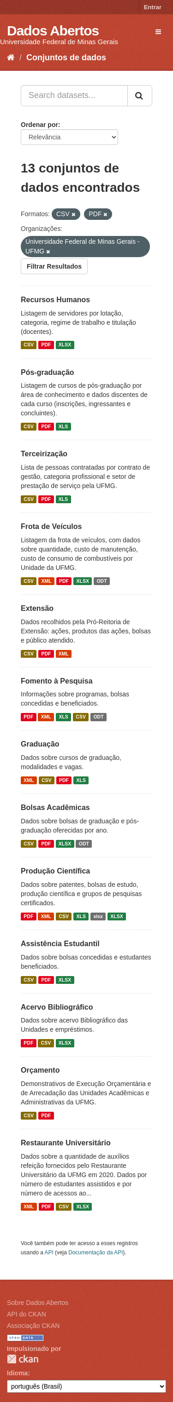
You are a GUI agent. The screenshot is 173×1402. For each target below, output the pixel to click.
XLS (63, 426)
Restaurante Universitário (66, 1143)
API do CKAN (26, 1314)
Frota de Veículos (51, 526)
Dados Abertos (53, 30)
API (49, 1252)
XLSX (65, 345)
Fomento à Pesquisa (57, 681)
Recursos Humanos (55, 300)
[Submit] (139, 95)
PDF (46, 345)
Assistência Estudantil (60, 944)
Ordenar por (39, 124)
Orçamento (40, 1070)
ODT (101, 581)
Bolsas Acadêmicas (55, 807)
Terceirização (44, 454)
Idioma (17, 1373)
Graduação (40, 744)
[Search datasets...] (74, 95)
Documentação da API (95, 1252)
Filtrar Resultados (54, 266)
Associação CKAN (33, 1325)
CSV (29, 345)
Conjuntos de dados (66, 57)
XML (46, 581)
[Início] (11, 57)
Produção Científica (55, 871)
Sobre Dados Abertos (37, 1302)
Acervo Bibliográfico (57, 1007)
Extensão (37, 608)
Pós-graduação (47, 372)
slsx (97, 916)
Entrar (152, 7)
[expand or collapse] (158, 32)
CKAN (22, 1359)
